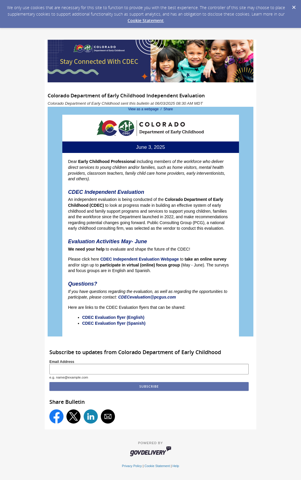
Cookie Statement (146, 20)
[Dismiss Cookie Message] (293, 5)
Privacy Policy (132, 466)
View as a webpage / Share (150, 109)
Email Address (61, 362)
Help (176, 466)
